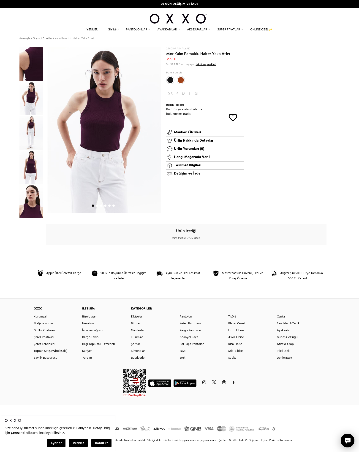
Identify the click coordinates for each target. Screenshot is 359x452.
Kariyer (87, 359)
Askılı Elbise (236, 345)
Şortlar (135, 352)
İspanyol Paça (189, 345)
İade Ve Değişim (248, 448)
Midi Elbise (235, 359)
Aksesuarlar (197, 33)
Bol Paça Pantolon (192, 352)
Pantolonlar (136, 33)
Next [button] (48, 138)
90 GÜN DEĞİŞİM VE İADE (180, 4)
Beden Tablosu (175, 113)
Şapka (232, 366)
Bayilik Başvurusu (45, 366)
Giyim (112, 33)
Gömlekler (138, 338)
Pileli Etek (283, 359)
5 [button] (109, 214)
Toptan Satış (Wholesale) (50, 359)
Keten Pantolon (190, 331)
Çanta (281, 325)
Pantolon (186, 325)
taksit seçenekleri (206, 72)
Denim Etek (284, 366)
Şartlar (223, 448)
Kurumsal (40, 325)
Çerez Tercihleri (44, 352)
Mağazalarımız (43, 331)
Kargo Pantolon (190, 338)
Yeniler (92, 33)
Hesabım (88, 331)
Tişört (232, 325)
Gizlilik (233, 448)
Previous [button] (16, 140)
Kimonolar (138, 359)
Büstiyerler (138, 366)
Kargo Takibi (90, 345)
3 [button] (101, 214)
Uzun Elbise (236, 338)
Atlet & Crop (285, 352)
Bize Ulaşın (89, 325)
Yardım (87, 366)
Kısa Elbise (235, 352)
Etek (182, 366)
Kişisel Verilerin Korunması (276, 448)
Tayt (182, 359)
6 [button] (113, 214)
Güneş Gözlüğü (287, 345)
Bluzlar (135, 331)
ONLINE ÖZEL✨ (261, 33)
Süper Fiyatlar (228, 33)
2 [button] (97, 214)
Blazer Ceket (236, 331)
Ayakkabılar (167, 33)
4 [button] (105, 214)
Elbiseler (136, 325)
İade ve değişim (92, 338)
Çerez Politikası (44, 345)
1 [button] (93, 214)
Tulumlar (137, 345)
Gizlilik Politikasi (44, 338)
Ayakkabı (283, 338)
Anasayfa (24, 46)
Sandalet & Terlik (288, 331)
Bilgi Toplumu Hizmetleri (98, 352)
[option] (32, 106)
